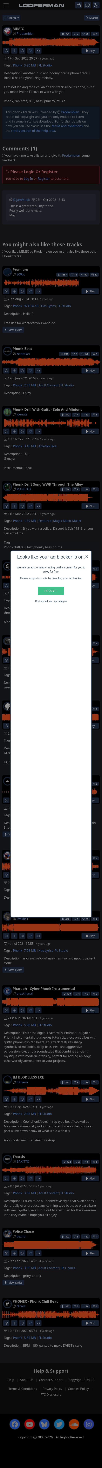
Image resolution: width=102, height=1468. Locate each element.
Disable (51, 590)
